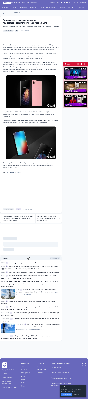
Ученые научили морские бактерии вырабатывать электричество (30, 263)
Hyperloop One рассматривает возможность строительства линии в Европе (48, 218)
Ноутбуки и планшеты (67, 7)
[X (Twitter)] (72, 3)
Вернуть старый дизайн (9, 387)
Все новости (54, 258)
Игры (23, 379)
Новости (5, 7)
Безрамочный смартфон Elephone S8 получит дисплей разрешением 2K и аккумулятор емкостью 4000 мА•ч (17, 218)
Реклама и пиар (56, 367)
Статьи (14, 7)
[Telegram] (69, 3)
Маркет (23, 386)
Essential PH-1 (46, 120)
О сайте (4, 374)
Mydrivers (18, 172)
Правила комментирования (60, 372)
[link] (7, 263)
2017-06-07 (16, 13)
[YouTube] (67, 3)
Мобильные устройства (48, 7)
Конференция (15, 2)
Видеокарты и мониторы (28, 7)
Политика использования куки (61, 378)
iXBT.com (24, 369)
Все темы (82, 7)
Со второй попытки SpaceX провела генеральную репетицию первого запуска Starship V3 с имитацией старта (38, 326)
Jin (4, 172)
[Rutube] (75, 3)
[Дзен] (64, 3)
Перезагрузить (67, 394)
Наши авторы (41, 369)
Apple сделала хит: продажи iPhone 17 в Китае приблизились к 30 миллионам (34, 272)
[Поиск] (77, 2)
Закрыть (76, 394)
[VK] (61, 3)
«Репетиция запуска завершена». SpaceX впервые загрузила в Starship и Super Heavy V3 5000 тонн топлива (37, 292)
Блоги (23, 2)
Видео (67, 64)
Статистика (40, 373)
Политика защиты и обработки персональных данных (61, 384)
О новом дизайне (7, 378)
